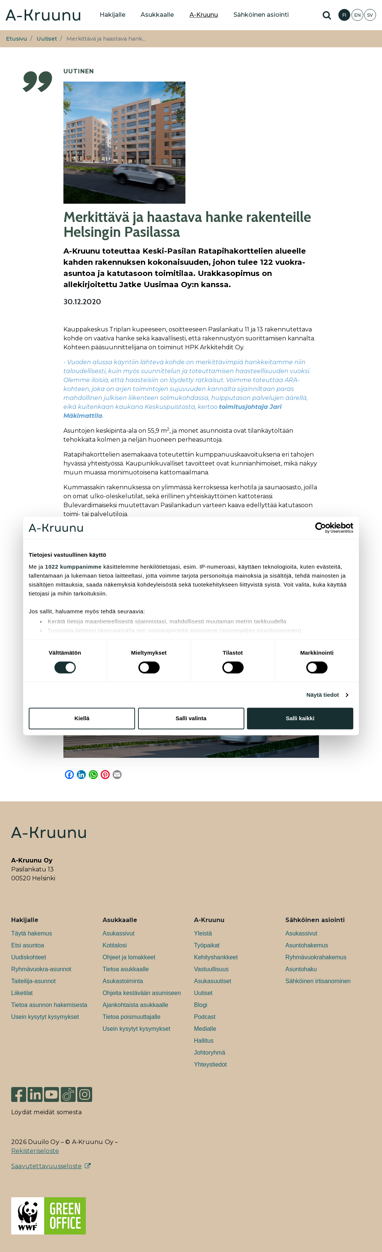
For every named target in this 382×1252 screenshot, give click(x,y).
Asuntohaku (301, 969)
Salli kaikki (300, 718)
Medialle (205, 1029)
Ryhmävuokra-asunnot (41, 969)
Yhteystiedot (210, 1064)
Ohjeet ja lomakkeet (129, 957)
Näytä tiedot (323, 695)
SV (370, 15)
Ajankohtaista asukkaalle (135, 1005)
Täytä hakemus (31, 933)
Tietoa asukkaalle (126, 969)
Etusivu (16, 38)
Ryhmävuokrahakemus (316, 957)
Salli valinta (191, 718)
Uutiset (47, 38)
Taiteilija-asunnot (33, 981)
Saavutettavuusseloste (46, 1166)
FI (344, 15)
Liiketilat (22, 993)
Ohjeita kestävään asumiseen (142, 993)
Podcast (205, 1017)
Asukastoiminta (123, 981)
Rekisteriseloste (35, 1150)
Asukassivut (118, 933)
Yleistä (203, 933)
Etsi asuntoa (27, 945)
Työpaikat (206, 945)
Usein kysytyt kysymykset (45, 1017)
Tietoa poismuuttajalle (131, 1017)
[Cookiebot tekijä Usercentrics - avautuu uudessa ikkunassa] (320, 527)
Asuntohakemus (306, 945)
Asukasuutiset (212, 981)
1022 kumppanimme (73, 566)
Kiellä (81, 718)
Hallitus (203, 1040)
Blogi (200, 1005)
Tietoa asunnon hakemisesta (49, 1005)
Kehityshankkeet (216, 957)
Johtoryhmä (209, 1052)
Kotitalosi (115, 945)
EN (357, 15)
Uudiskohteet (28, 957)
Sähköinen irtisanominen (318, 981)
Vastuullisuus (211, 969)
